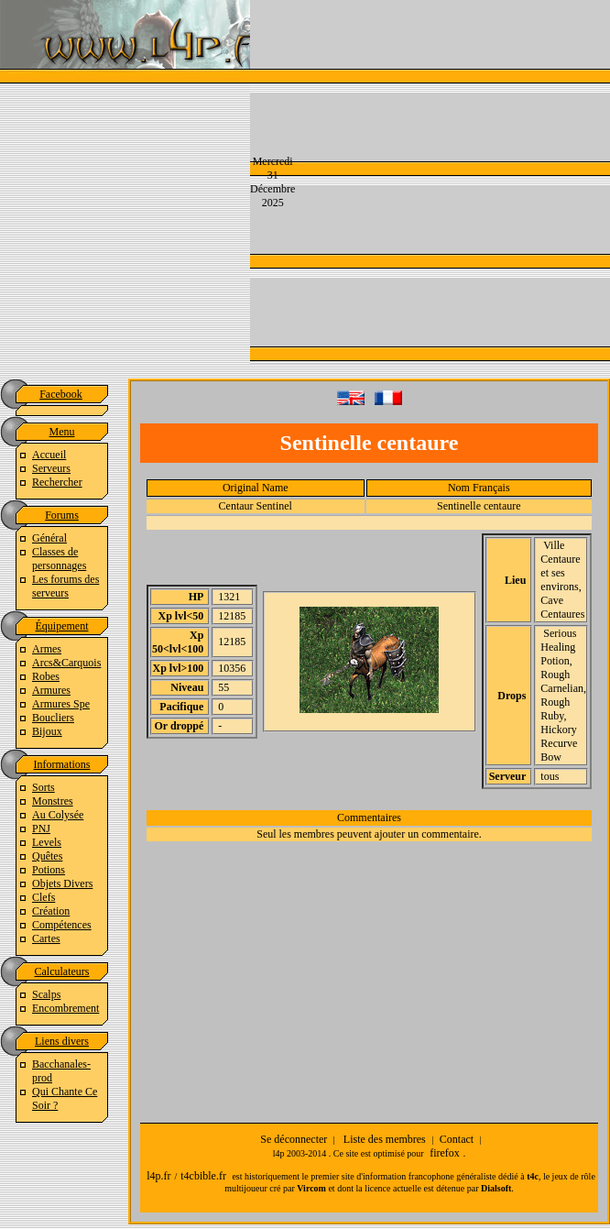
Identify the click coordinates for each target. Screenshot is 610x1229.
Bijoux (47, 731)
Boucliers (53, 717)
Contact (457, 1139)
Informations (62, 764)
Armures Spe (61, 703)
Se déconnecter (293, 1139)
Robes (46, 676)
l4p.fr (158, 1175)
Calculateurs (62, 971)
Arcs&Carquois (66, 662)
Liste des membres (384, 1139)
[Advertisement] (430, 180)
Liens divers (62, 1041)
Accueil (49, 454)
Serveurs (51, 468)
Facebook (60, 394)
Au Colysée (57, 814)
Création (51, 911)
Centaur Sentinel (255, 505)
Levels (46, 842)
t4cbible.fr (203, 1175)
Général (49, 538)
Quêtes (47, 856)
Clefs (43, 897)
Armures (51, 690)
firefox (445, 1153)
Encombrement (65, 1008)
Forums (62, 515)
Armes (46, 648)
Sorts (43, 787)
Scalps (46, 994)
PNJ (41, 828)
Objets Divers (62, 883)
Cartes (46, 938)
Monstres (52, 801)
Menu (62, 431)
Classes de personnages (59, 558)
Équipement (62, 626)
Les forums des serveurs (65, 586)
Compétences (62, 924)
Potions (48, 869)
